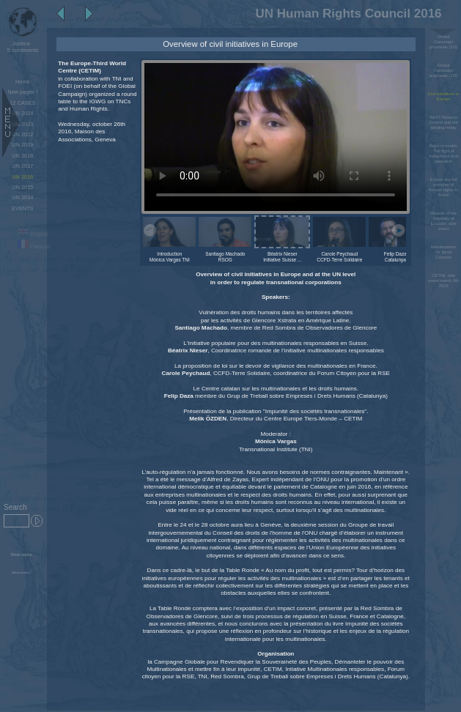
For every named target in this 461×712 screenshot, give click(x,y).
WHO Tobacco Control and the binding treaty (443, 122)
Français (34, 246)
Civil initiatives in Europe (444, 96)
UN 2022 (22, 134)
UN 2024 (22, 113)
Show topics (21, 554)
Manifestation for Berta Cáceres (444, 252)
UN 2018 (22, 155)
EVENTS (23, 208)
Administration (21, 572)
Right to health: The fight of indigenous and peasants (443, 153)
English (33, 234)
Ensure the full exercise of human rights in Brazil (443, 187)
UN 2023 (22, 124)
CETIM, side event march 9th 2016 (443, 280)
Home (22, 81)
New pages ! (22, 92)
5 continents (21, 46)
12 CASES (22, 103)
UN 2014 (22, 197)
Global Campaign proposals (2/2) (443, 41)
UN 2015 (22, 187)
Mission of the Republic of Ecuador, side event (443, 221)
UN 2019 (22, 144)
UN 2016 (22, 177)
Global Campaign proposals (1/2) (443, 70)
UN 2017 (22, 166)
